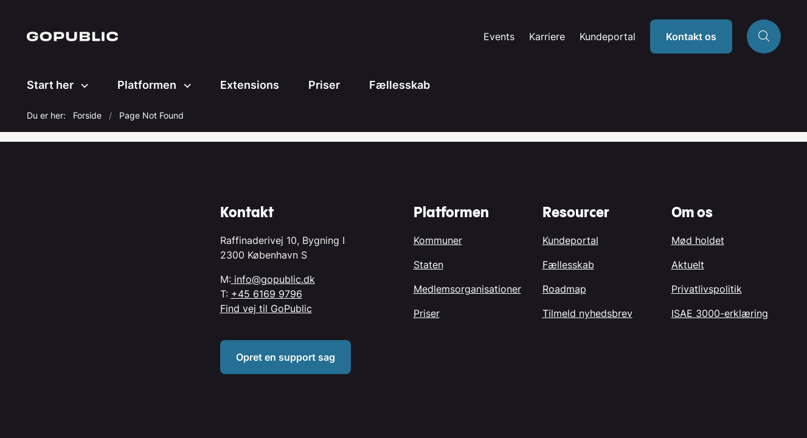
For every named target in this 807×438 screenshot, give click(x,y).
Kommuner (438, 240)
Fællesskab (399, 84)
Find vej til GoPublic (266, 308)
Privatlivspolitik (706, 289)
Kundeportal (608, 37)
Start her (50, 84)
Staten (428, 265)
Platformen (146, 84)
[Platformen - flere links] (183, 86)
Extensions (249, 84)
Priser (324, 84)
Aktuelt (687, 265)
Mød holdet (697, 240)
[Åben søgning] (764, 36)
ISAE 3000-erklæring (719, 313)
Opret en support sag (285, 357)
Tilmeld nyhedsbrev (587, 313)
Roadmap (564, 289)
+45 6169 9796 (266, 294)
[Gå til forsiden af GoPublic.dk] (72, 36)
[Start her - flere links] (81, 86)
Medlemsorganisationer (467, 289)
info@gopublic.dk (273, 279)
